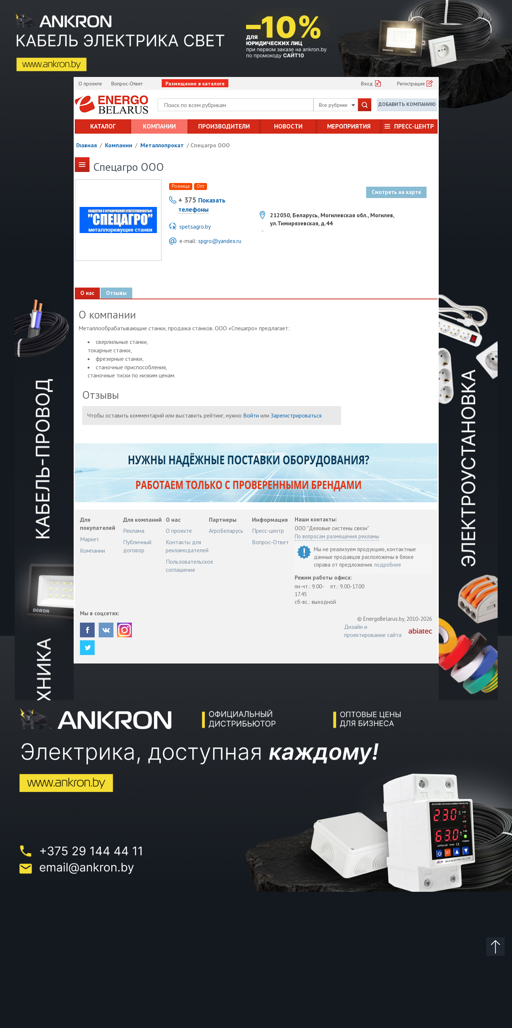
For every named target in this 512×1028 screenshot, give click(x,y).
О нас (87, 292)
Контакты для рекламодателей (187, 546)
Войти (251, 415)
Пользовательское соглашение (189, 565)
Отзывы (116, 292)
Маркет (89, 539)
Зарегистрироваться (296, 415)
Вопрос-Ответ (127, 83)
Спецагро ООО (210, 145)
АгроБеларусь (226, 530)
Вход (367, 83)
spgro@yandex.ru (219, 240)
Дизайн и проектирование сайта (372, 630)
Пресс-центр (414, 126)
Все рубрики (337, 105)
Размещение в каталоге (195, 83)
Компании (159, 126)
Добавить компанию (407, 104)
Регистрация (411, 83)
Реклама (133, 530)
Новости (288, 126)
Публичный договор (137, 546)
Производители (224, 126)
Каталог (103, 126)
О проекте (90, 83)
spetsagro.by (195, 226)
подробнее (387, 564)
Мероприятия (349, 126)
